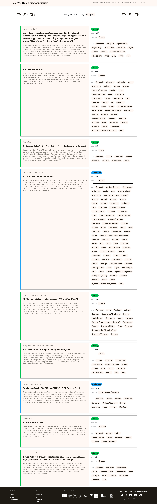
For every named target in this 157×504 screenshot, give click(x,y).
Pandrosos (123, 476)
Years (37, 501)
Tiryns (121, 56)
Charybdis (103, 207)
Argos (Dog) (96, 48)
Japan (101, 150)
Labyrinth (124, 244)
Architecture (97, 365)
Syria (114, 56)
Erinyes (95, 227)
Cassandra (121, 48)
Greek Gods (116, 231)
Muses (111, 106)
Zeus (121, 131)
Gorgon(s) (96, 231)
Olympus (95, 476)
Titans (112, 280)
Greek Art (121, 369)
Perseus (104, 114)
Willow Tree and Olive (33, 422)
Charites (112, 90)
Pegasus (105, 260)
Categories (39, 494)
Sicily (94, 272)
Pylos (107, 56)
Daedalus (96, 223)
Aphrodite (121, 82)
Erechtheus (121, 468)
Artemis (129, 157)
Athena (126, 86)
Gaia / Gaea (113, 227)
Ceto (94, 207)
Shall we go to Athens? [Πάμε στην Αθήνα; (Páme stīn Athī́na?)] (50, 299)
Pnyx (120, 326)
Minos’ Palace (114, 248)
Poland (102, 354)
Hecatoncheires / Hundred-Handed (114, 235)
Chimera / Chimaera (117, 207)
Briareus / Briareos (99, 90)
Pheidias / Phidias (98, 118)
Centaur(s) (114, 203)
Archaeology (120, 360)
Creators (38, 496)
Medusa (95, 106)
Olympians (96, 256)
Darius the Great (98, 94)
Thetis (104, 280)
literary (95, 29)
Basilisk (95, 203)
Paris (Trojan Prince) (113, 110)
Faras (103, 369)
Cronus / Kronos (124, 215)
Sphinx (109, 272)
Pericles (95, 114)
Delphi (117, 433)
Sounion (95, 441)
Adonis (109, 157)
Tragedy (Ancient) (109, 441)
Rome (109, 268)
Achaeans (100, 44)
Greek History (97, 373)
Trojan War (114, 126)
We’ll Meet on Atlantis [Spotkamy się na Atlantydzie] (46, 350)
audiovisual (96, 173)
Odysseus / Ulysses (117, 52)
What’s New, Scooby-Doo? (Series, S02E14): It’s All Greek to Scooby (52, 388)
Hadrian (126, 314)
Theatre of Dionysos (100, 334)
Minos (103, 106)
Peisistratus (127, 322)
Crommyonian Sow (107, 215)
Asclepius (107, 86)
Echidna (124, 223)
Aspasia (117, 86)
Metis (130, 472)
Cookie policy (14, 499)
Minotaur (126, 248)
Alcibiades (110, 82)
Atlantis (95, 369)
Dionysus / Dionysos (110, 223)
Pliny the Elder (116, 264)
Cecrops (95, 314)
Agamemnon (122, 44)
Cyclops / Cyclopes (115, 219)
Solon (104, 122)
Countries (39, 499)
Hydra (94, 244)
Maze (105, 407)
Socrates (95, 122)
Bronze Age (109, 48)
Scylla (117, 268)
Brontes (104, 203)
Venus (126, 161)
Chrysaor (111, 211)
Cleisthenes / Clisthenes (110, 314)
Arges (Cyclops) (124, 191)
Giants (107, 98)
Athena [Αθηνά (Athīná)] (34, 69)
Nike (116, 373)
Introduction (13, 496)
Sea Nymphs (127, 268)
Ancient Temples (113, 187)
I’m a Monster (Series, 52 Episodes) (38, 176)
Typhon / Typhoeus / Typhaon (104, 131)
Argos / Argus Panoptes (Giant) (115, 195)
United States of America (109, 392)
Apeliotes (117, 310)
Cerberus (125, 203)
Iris (112, 102)
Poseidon (112, 118)
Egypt (130, 48)
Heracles (95, 102)
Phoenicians (97, 56)
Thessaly (95, 280)
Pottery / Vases (98, 268)
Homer (95, 52)
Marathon (120, 102)
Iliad (101, 244)
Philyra (94, 264)
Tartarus (124, 122)
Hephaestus (118, 98)
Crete (121, 90)
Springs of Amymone (123, 272)
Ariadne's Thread (112, 365)
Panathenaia (97, 110)
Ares (113, 191)
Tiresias (104, 126)
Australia (102, 427)
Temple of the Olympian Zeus (104, 330)
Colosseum (122, 211)
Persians (114, 114)
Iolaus (108, 244)
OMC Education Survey (17, 498)
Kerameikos (110, 318)
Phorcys (103, 264)
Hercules (105, 239)
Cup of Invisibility (98, 219)
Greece (102, 37)
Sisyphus (122, 118)
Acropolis (110, 44)
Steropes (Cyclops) (99, 276)
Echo (110, 94)
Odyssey (121, 252)
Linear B (104, 52)
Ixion (116, 244)
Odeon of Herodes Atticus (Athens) (106, 322)
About (12, 494)
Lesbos (109, 437)
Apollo (130, 82)
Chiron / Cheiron (98, 211)
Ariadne (95, 199)
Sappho (128, 437)
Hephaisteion (97, 318)
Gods (130, 227)
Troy (128, 56)
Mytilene (118, 437)
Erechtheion (97, 98)
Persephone (117, 260)
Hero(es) (115, 239)
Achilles (99, 360)
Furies (103, 227)
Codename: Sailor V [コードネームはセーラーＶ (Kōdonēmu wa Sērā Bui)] (54, 146)
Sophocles (113, 122)
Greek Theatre (98, 437)
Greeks (127, 231)
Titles (37, 498)
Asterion (113, 199)
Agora (108, 310)
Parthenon (128, 110)
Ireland (102, 181)
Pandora (105, 161)
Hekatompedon (106, 472)
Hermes (105, 102)
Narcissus (95, 161)
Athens (124, 365)
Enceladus (119, 94)
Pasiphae (95, 260)
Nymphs (129, 318)
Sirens (101, 272)
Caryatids (110, 468)
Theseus (95, 126)
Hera (127, 98)
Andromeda (127, 187)
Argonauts (96, 86)
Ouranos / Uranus (121, 256)
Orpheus (107, 256)
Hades (94, 235)
